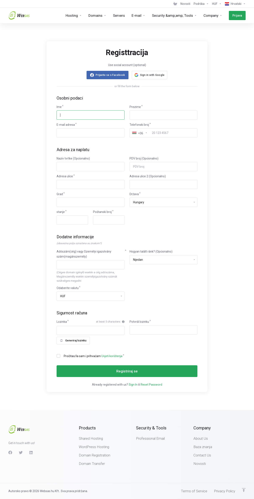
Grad (60, 194)
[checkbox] (58, 356)
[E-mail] (138, 15)
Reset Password (151, 384)
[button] (149, 75)
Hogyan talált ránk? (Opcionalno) (151, 251)
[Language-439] (234, 4)
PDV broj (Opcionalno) (144, 158)
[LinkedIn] (31, 452)
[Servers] (119, 15)
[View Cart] (175, 4)
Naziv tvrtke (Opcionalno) (73, 158)
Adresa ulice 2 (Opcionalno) (148, 176)
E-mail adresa (66, 124)
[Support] (201, 4)
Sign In (133, 384)
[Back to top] (243, 490)
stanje (61, 212)
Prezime (135, 107)
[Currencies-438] (216, 4)
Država (134, 194)
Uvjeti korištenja (111, 356)
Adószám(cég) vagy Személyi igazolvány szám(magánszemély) (84, 254)
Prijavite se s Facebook (110, 74)
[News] (185, 4)
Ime (59, 107)
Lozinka (62, 321)
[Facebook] (10, 452)
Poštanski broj (102, 212)
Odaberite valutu (68, 288)
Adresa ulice (65, 176)
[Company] (212, 15)
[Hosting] (73, 15)
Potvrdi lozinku (139, 321)
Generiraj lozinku (73, 340)
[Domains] (97, 15)
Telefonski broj (139, 124)
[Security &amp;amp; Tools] (174, 15)
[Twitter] (21, 452)
